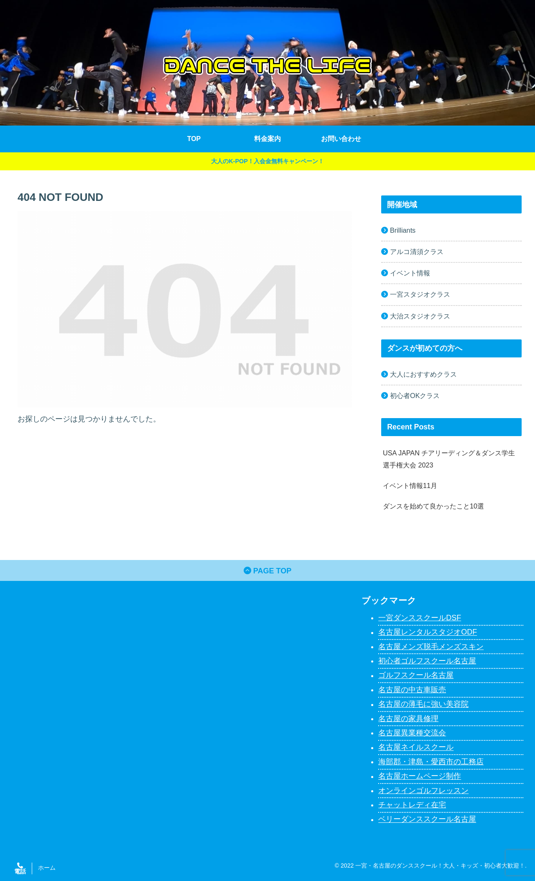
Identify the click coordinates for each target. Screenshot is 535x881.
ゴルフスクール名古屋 (415, 675)
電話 (20, 871)
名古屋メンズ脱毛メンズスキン (431, 646)
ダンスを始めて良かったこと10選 (433, 506)
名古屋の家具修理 (408, 718)
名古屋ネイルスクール (415, 747)
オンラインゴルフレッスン (423, 790)
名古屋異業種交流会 (412, 733)
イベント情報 (410, 273)
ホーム (47, 867)
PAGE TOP (267, 571)
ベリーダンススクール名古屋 (427, 819)
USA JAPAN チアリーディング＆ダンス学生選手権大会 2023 (449, 459)
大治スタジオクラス (420, 316)
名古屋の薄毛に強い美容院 (423, 704)
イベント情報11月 (410, 485)
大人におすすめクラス (423, 374)
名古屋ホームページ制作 (419, 776)
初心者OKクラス (415, 395)
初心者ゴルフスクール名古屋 (427, 661)
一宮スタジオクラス (420, 294)
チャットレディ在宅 (412, 805)
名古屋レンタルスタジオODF (427, 632)
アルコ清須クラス (416, 251)
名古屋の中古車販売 (412, 690)
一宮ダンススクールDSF (419, 618)
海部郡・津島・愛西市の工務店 (431, 762)
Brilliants (402, 230)
